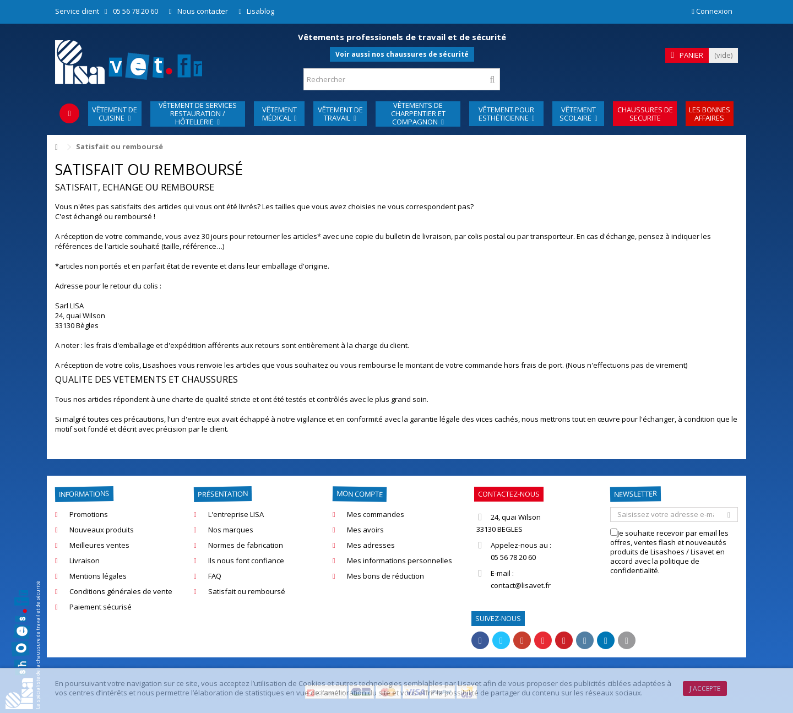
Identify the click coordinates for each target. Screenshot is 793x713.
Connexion (712, 11)
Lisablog (260, 11)
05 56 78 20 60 (135, 11)
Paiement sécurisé (100, 607)
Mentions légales (98, 576)
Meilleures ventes (99, 545)
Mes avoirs (365, 530)
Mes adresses (371, 545)
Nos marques (230, 530)
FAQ (214, 576)
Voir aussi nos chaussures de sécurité (402, 54)
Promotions (88, 514)
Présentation (223, 493)
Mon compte (359, 493)
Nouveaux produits (101, 530)
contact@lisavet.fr (521, 585)
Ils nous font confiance (246, 560)
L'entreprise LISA (236, 514)
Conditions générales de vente (120, 591)
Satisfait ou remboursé (246, 591)
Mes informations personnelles (399, 560)
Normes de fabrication (245, 545)
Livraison (84, 560)
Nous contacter (202, 11)
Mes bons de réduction (385, 576)
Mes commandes (375, 514)
